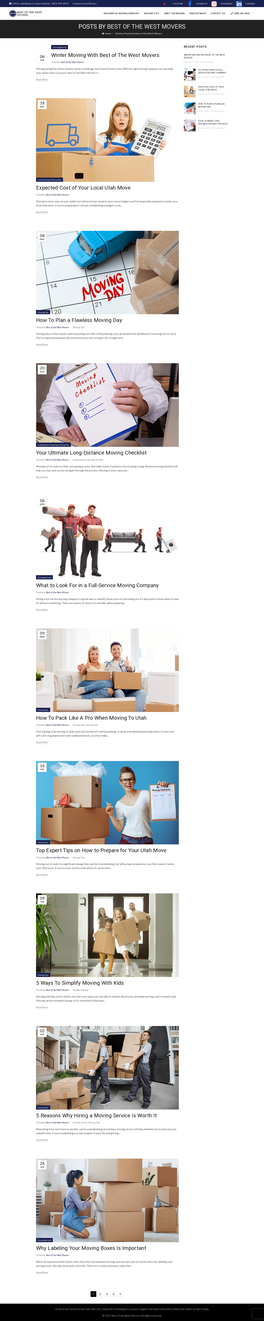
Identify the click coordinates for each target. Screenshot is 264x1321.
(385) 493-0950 (240, 13)
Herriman (154, 1309)
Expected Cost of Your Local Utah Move (83, 187)
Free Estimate (197, 13)
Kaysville (108, 1309)
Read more (42, 79)
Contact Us (218, 13)
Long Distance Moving (47, 445)
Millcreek (179, 1309)
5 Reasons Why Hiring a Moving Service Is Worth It (96, 1115)
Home (108, 33)
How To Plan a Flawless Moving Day (79, 320)
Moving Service (80, 1122)
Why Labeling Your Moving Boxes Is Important (91, 1248)
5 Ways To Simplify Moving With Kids (80, 983)
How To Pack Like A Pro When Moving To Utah (91, 718)
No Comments (207, 62)
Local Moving (44, 180)
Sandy (205, 1309)
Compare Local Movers (84, 3)
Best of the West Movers (146, 26)
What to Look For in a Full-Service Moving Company (97, 585)
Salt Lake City (93, 1309)
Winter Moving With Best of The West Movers (105, 55)
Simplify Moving (80, 989)
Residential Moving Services (121, 13)
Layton (134, 1309)
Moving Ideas (79, 724)
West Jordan (193, 1309)
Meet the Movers (174, 13)
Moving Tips (151, 13)
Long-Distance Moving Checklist (88, 459)
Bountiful (166, 1309)
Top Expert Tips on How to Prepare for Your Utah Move (101, 850)
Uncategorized (59, 47)
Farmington (121, 1309)
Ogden (143, 1309)
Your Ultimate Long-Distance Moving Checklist (91, 452)
